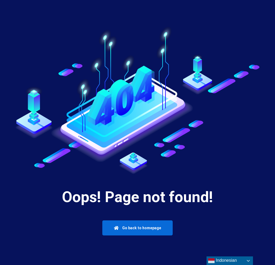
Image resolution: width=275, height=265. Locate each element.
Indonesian (222, 260)
